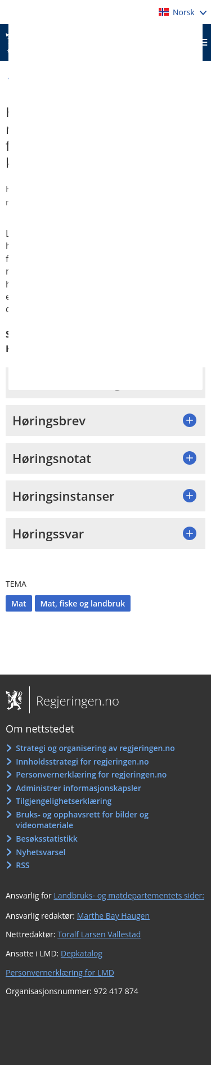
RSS (22, 865)
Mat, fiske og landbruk (83, 603)
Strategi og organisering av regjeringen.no (95, 748)
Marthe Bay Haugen (113, 915)
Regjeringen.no (74, 700)
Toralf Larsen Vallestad (99, 934)
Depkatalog (81, 953)
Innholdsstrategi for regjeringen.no (82, 761)
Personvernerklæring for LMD (60, 972)
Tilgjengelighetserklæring (63, 801)
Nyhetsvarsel (40, 852)
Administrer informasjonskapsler (78, 788)
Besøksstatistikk (47, 838)
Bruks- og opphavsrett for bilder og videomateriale (82, 820)
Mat (18, 603)
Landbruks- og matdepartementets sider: (128, 895)
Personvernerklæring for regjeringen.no (91, 774)
